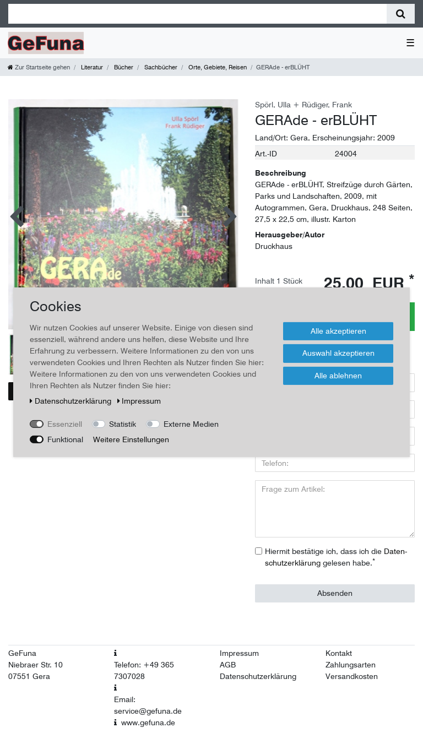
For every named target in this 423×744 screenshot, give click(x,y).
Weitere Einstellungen (131, 439)
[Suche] (401, 14)
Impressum (239, 653)
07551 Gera (29, 676)
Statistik (122, 423)
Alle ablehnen (338, 375)
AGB (228, 664)
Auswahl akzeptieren (338, 353)
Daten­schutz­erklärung (71, 400)
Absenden (334, 593)
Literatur (91, 67)
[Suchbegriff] (197, 14)
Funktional (65, 439)
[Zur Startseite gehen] (39, 67)
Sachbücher (160, 67)
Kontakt (339, 653)
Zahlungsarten (351, 664)
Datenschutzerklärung (258, 676)
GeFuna (22, 653)
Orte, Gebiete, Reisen (217, 67)
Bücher (122, 67)
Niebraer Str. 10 (35, 664)
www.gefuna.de (148, 722)
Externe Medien (191, 423)
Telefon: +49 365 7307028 (144, 670)
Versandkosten (352, 676)
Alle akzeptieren (338, 330)
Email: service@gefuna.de (148, 705)
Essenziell (64, 423)
